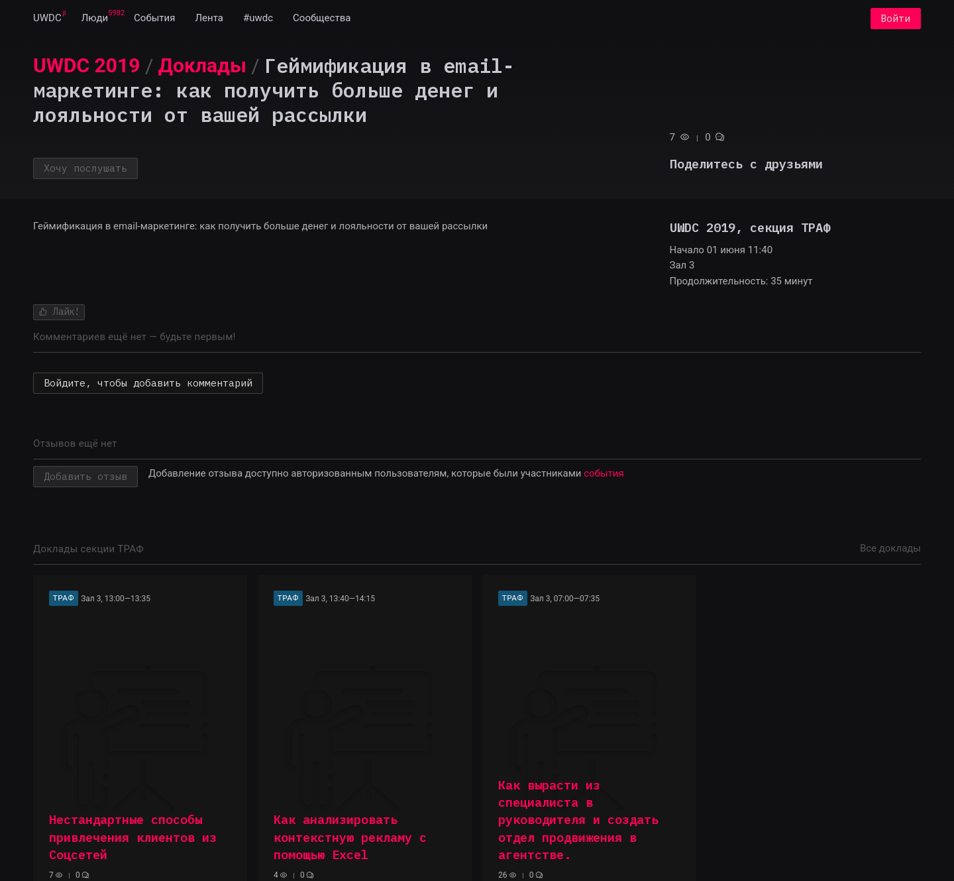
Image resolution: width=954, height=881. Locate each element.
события (603, 473)
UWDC (47, 19)
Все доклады (890, 548)
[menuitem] (47, 18)
